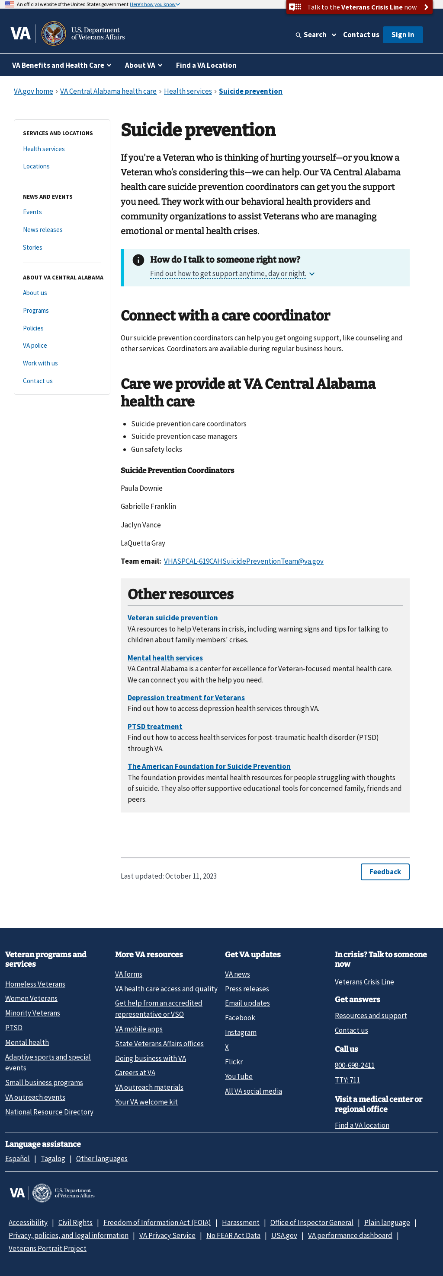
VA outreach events (35, 1097)
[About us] (62, 293)
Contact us (361, 34)
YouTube (239, 1076)
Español (17, 1158)
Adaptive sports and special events (48, 1062)
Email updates (247, 1003)
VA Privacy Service (167, 1235)
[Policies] (62, 328)
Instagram (241, 1032)
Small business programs (44, 1082)
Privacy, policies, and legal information (68, 1235)
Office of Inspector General (311, 1222)
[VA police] (62, 346)
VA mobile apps (139, 1029)
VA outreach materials (149, 1087)
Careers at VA (135, 1072)
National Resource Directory (49, 1112)
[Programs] (62, 311)
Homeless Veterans (35, 984)
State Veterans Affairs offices (159, 1043)
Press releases (247, 989)
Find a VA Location (206, 65)
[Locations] (62, 166)
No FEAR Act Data (233, 1235)
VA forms (128, 974)
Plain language (387, 1222)
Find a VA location (362, 1125)
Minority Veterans (32, 1013)
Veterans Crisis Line (364, 982)
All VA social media (253, 1091)
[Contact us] (62, 381)
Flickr (234, 1062)
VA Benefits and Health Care (58, 65)
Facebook (240, 1017)
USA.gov (284, 1235)
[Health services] (62, 149)
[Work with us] (62, 363)
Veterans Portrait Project (48, 1248)
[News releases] (62, 230)
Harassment (241, 1222)
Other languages (102, 1158)
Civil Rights (75, 1222)
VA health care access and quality (166, 989)
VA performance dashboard (350, 1235)
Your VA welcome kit (146, 1102)
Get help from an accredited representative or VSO (158, 1008)
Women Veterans (31, 998)
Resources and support (371, 1015)
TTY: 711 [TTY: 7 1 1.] (347, 1080)
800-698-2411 (355, 1065)
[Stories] (62, 248)
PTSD (13, 1027)
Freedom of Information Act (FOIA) (157, 1222)
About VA (140, 65)
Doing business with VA (150, 1058)
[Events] (62, 212)
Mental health (27, 1042)
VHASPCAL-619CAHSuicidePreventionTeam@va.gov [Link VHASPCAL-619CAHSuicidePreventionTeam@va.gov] (244, 561)
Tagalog (53, 1158)
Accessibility (28, 1222)
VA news (237, 974)
